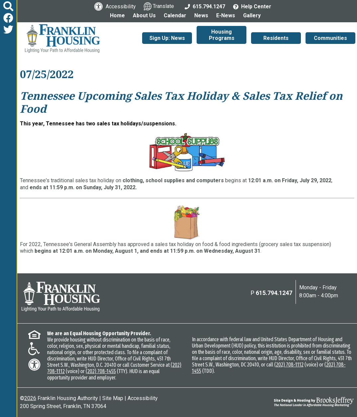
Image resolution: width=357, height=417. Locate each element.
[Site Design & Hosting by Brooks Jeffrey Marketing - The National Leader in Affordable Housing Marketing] (312, 402)
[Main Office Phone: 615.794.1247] (205, 6)
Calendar (175, 15)
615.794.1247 (274, 292)
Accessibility (143, 398)
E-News (225, 15)
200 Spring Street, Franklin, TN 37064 (63, 406)
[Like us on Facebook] (8, 18)
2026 (30, 398)
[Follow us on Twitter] (8, 30)
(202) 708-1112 (289, 364)
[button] (8, 6)
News (201, 15)
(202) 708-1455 (101, 371)
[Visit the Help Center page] (252, 6)
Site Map (112, 398)
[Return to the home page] (61, 296)
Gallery (252, 15)
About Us (144, 15)
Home (117, 15)
